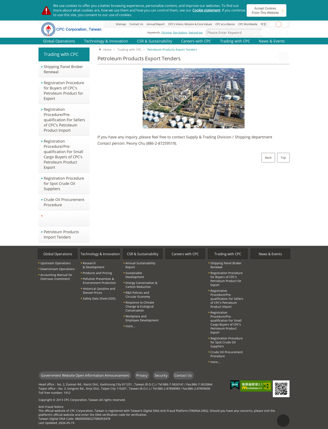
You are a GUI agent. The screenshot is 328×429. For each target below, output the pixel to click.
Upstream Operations (55, 263)
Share (283, 33)
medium (278, 24)
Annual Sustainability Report (140, 265)
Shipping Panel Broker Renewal (63, 69)
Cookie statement (206, 10)
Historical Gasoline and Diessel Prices (99, 291)
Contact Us (136, 24)
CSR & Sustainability (154, 41)
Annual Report (156, 24)
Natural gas (195, 32)
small (272, 24)
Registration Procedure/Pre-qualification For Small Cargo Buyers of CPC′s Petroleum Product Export (63, 154)
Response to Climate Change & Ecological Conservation (140, 306)
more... (130, 326)
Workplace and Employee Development (142, 318)
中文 (263, 24)
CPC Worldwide (247, 24)
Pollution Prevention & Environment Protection (99, 281)
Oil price (166, 32)
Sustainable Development (135, 275)
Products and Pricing (97, 273)
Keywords (153, 32)
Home (107, 50)
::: (39, 46)
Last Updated (47, 423)
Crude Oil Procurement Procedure (64, 202)
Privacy (141, 375)
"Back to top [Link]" (283, 420)
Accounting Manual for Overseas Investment (56, 277)
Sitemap (121, 24)
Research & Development (93, 265)
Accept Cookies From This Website (265, 10)
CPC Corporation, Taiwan (74, 29)
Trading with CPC (235, 41)
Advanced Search (273, 33)
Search (263, 33)
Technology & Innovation (106, 41)
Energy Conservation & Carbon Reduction (141, 285)
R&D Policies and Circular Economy (138, 295)
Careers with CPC (196, 41)
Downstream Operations (57, 269)
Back (268, 158)
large (284, 24)
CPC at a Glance (225, 24)
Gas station (180, 32)
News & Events (272, 41)
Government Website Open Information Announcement (85, 375)
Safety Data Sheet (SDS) (99, 298)
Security (161, 375)
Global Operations (59, 41)
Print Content (284, 57)
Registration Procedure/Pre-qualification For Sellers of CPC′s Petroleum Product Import (64, 120)
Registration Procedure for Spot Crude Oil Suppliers (64, 183)
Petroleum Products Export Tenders (61, 218)
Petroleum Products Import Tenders (61, 234)
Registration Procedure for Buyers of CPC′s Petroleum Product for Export (64, 90)
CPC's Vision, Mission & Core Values (190, 24)
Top (283, 158)
